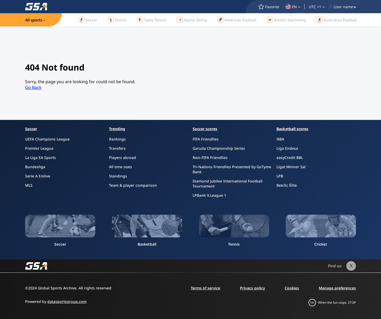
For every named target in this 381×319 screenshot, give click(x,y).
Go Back (33, 87)
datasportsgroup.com (67, 301)
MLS (29, 185)
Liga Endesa (287, 148)
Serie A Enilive (37, 176)
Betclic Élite (286, 185)
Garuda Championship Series (219, 148)
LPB (279, 176)
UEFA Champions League (47, 139)
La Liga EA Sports (40, 157)
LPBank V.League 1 (209, 195)
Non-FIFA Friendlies (210, 157)
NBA (280, 139)
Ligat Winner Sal (291, 166)
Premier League (39, 148)
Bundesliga (35, 166)
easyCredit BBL (289, 157)
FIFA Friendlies (206, 139)
